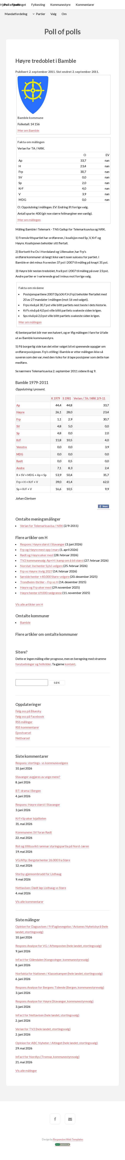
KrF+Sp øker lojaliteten (30, 818)
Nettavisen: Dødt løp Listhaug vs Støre (40, 888)
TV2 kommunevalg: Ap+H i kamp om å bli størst (52, 560)
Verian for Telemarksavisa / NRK (41, 526)
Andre (20, 468)
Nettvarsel (22, 738)
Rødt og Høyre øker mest (37, 555)
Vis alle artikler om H (29, 604)
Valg (53, 14)
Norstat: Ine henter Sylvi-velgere (41, 566)
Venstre (21, 447)
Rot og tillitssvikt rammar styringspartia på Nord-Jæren (52, 846)
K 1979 (55, 398)
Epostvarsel (23, 732)
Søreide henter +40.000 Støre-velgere (45, 576)
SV (18, 426)
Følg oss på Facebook (29, 716)
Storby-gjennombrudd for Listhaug (38, 874)
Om (64, 14)
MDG (19, 454)
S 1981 (67, 398)
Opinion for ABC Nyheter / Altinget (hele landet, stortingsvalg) (56, 1043)
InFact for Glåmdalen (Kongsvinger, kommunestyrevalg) (52, 959)
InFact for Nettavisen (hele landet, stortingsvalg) (47, 1015)
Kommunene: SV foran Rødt (33, 832)
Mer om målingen (29, 220)
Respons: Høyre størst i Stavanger (42, 544)
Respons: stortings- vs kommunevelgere (41, 763)
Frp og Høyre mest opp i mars (39, 549)
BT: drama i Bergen (28, 790)
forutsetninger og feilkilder (33, 664)
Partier (40, 14)
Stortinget (19, 4)
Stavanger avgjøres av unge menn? (37, 777)
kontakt (70, 664)
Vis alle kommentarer (29, 901)
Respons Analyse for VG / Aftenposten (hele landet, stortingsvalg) (58, 945)
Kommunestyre (60, 4)
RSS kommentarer (27, 727)
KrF (18, 440)
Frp (18, 419)
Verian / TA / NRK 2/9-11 (89, 398)
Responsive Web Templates (68, 1139)
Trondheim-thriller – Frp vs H (39, 582)
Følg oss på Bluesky (28, 711)
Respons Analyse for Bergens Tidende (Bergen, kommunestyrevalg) (59, 987)
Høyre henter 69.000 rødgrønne (41, 593)
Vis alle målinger (26, 1070)
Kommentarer (85, 4)
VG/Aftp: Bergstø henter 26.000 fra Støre (42, 860)
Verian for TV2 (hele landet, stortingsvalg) (42, 1029)
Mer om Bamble (28, 130)
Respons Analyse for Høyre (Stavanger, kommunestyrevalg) (54, 1001)
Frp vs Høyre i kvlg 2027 (36, 571)
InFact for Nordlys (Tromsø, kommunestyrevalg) (47, 1056)
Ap (18, 405)
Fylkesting (38, 4)
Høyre (20, 412)
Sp (17, 433)
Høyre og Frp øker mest (36, 587)
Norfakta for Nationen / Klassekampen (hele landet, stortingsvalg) (58, 973)
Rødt (19, 461)
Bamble (25, 622)
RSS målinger (24, 722)
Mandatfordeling (16, 14)
